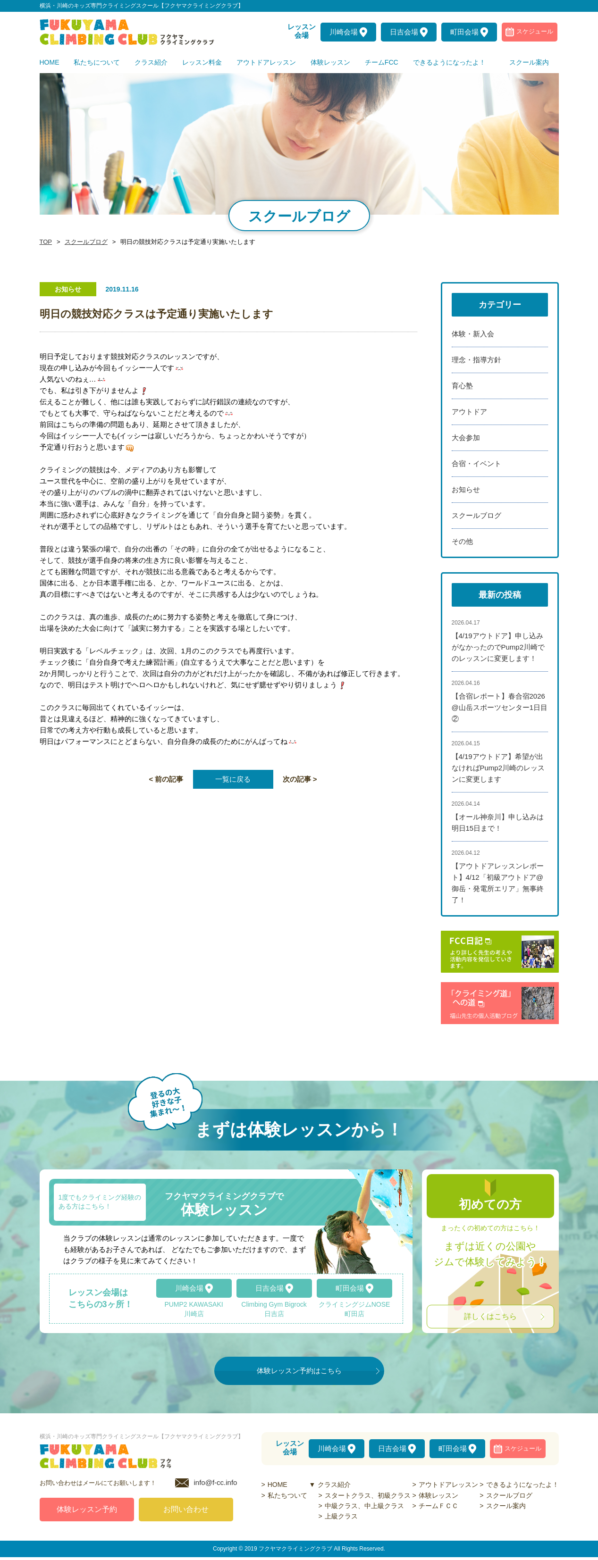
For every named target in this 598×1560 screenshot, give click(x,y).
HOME (277, 1484)
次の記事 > (300, 779)
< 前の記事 (166, 779)
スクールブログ (83, 242)
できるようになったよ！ (522, 1484)
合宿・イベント (476, 463)
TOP (45, 242)
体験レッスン (438, 1495)
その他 (462, 541)
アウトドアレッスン (448, 1484)
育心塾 (462, 386)
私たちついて (287, 1495)
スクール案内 (506, 1506)
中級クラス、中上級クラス (364, 1506)
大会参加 (466, 438)
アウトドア (469, 412)
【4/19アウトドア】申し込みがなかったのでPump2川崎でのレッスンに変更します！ (498, 647)
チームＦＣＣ (438, 1506)
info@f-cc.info (215, 1485)
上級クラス (341, 1516)
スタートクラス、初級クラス (368, 1495)
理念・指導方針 (476, 360)
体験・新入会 (473, 334)
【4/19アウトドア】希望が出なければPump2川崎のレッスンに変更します (498, 767)
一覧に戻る (233, 779)
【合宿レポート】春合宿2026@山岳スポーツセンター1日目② (500, 707)
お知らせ (466, 489)
